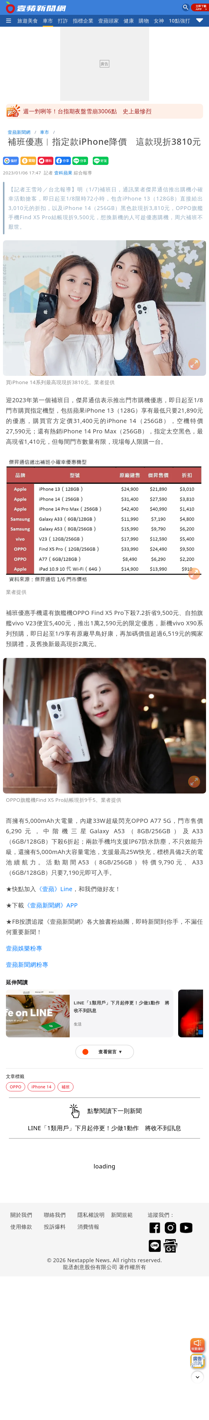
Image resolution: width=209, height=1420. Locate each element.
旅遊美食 (27, 20)
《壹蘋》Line (54, 889)
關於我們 (21, 1214)
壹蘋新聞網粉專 (27, 965)
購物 (144, 20)
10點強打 (179, 20)
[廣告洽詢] (197, 1361)
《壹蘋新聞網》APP (51, 905)
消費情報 (88, 1226)
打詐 (63, 20)
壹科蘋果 (63, 173)
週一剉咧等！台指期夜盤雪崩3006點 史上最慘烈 (87, 111)
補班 (65, 1087)
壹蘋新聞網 (19, 132)
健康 (129, 20)
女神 (159, 20)
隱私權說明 (88, 1214)
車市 (48, 20)
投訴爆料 (55, 1226)
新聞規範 (122, 1214)
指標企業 (83, 20)
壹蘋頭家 (108, 20)
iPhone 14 (41, 1087)
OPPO (15, 1087)
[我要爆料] (197, 1345)
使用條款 (21, 1226)
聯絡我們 (55, 1214)
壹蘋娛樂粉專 (24, 948)
